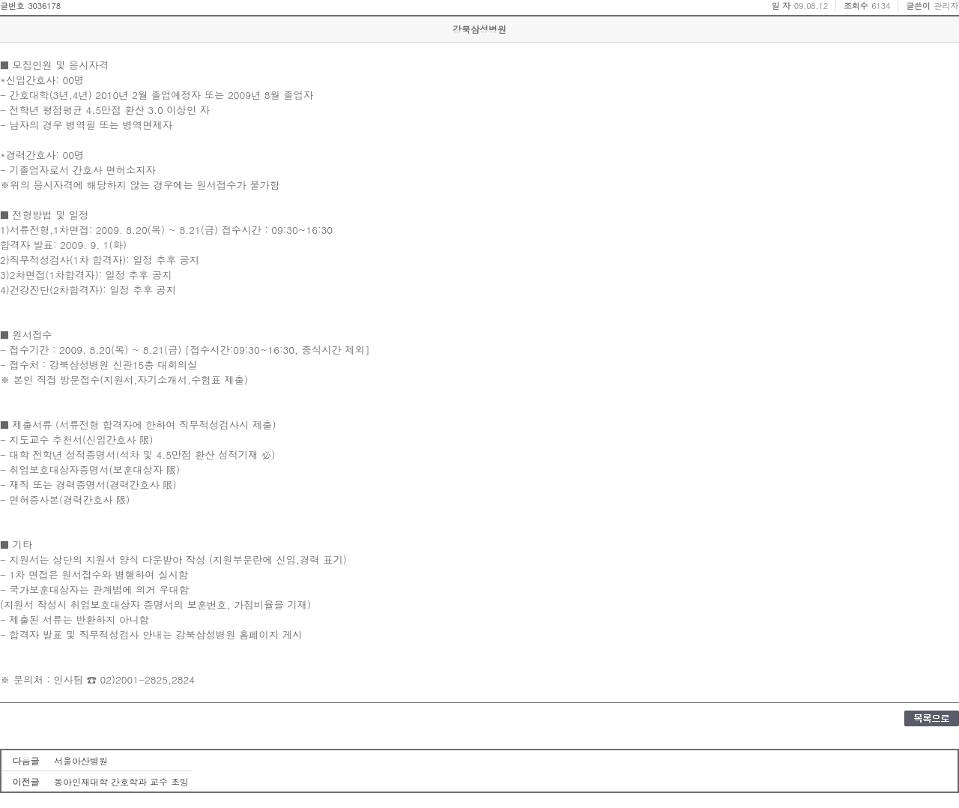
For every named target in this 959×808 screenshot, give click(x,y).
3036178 (44, 5)
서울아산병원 (81, 760)
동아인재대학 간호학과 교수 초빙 (121, 781)
